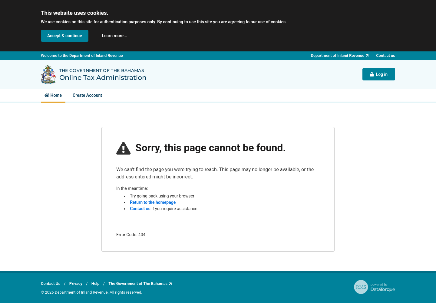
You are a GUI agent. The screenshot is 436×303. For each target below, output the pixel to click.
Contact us (140, 208)
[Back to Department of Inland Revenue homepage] (48, 74)
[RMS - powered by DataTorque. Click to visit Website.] (374, 287)
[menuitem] (53, 95)
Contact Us (50, 283)
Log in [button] (379, 74)
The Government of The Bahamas (137, 283)
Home (53, 95)
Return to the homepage (153, 202)
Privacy (75, 283)
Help (95, 283)
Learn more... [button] (114, 35)
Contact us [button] (385, 55)
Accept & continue (64, 35)
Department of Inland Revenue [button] (338, 55)
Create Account (87, 95)
